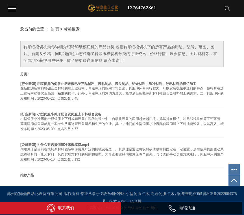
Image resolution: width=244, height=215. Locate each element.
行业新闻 (28, 84)
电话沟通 (181, 208)
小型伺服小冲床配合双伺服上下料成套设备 (69, 114)
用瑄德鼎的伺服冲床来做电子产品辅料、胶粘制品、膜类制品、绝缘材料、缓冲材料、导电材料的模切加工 (116, 84)
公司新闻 (28, 145)
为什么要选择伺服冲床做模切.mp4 (63, 145)
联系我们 (60, 208)
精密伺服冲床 (113, 194)
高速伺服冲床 (162, 194)
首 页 (54, 29)
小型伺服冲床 (137, 194)
